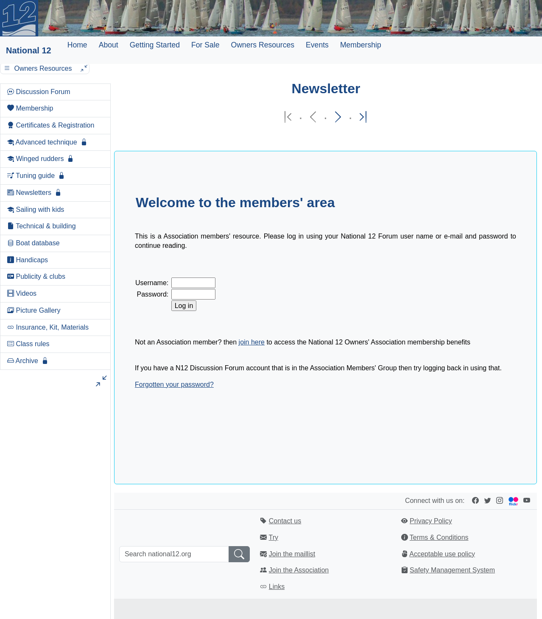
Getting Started (155, 45)
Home (77, 45)
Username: (151, 282)
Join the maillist (292, 554)
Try (273, 537)
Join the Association (299, 570)
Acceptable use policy (442, 554)
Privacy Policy (431, 521)
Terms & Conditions (439, 537)
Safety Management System (452, 570)
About (108, 45)
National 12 (28, 50)
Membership (360, 45)
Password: (153, 294)
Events (317, 45)
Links (277, 586)
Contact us (285, 521)
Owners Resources (262, 45)
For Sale (205, 45)
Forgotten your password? (174, 384)
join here (252, 342)
